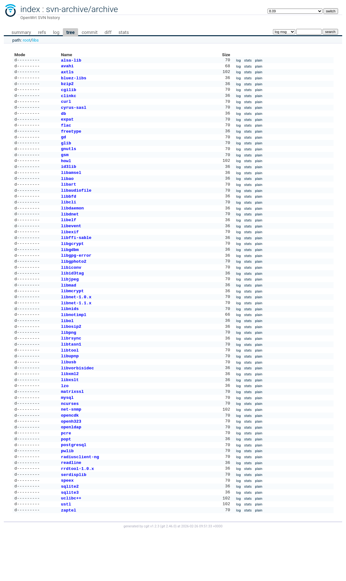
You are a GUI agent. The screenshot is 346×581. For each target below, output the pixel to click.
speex (67, 526)
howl (66, 172)
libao (67, 192)
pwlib (67, 493)
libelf (68, 237)
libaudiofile (76, 205)
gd (63, 146)
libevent (71, 244)
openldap (71, 467)
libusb (68, 395)
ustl (66, 552)
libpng (68, 362)
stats (123, 32)
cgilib (68, 93)
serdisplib (73, 519)
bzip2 (67, 86)
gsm (65, 165)
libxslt (70, 414)
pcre (66, 473)
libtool (70, 382)
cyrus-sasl (73, 113)
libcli (68, 218)
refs (42, 32)
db (63, 119)
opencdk (70, 454)
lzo (65, 421)
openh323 (71, 460)
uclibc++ (71, 545)
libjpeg (70, 303)
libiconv (71, 290)
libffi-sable (76, 257)
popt (66, 480)
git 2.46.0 (168, 575)
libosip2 (71, 355)
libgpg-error (76, 277)
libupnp (70, 388)
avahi (67, 67)
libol (67, 349)
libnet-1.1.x (76, 329)
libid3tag (72, 296)
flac (66, 132)
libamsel (71, 185)
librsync (71, 368)
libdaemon (72, 224)
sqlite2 (70, 532)
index (30, 9)
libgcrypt (72, 264)
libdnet (70, 231)
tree (70, 32)
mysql (67, 434)
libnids (70, 336)
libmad (68, 310)
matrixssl (72, 427)
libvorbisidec (77, 401)
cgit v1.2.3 (151, 575)
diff (107, 32)
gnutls (68, 159)
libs (35, 40)
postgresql (73, 486)
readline (71, 506)
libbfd (68, 211)
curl (66, 106)
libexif (70, 251)
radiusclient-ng (80, 500)
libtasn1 (71, 375)
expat (67, 126)
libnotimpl (73, 342)
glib (66, 152)
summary (21, 32)
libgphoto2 (73, 283)
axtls (67, 73)
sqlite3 (70, 539)
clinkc (68, 100)
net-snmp (71, 447)
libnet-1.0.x (76, 323)
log (56, 32)
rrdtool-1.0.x (77, 513)
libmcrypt (72, 316)
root (26, 40)
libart (68, 198)
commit (89, 32)
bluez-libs (73, 80)
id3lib (68, 178)
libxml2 (70, 408)
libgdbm (70, 270)
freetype (71, 139)
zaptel (68, 559)
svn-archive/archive (82, 9)
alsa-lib (71, 60)
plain (258, 61)
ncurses (70, 441)
